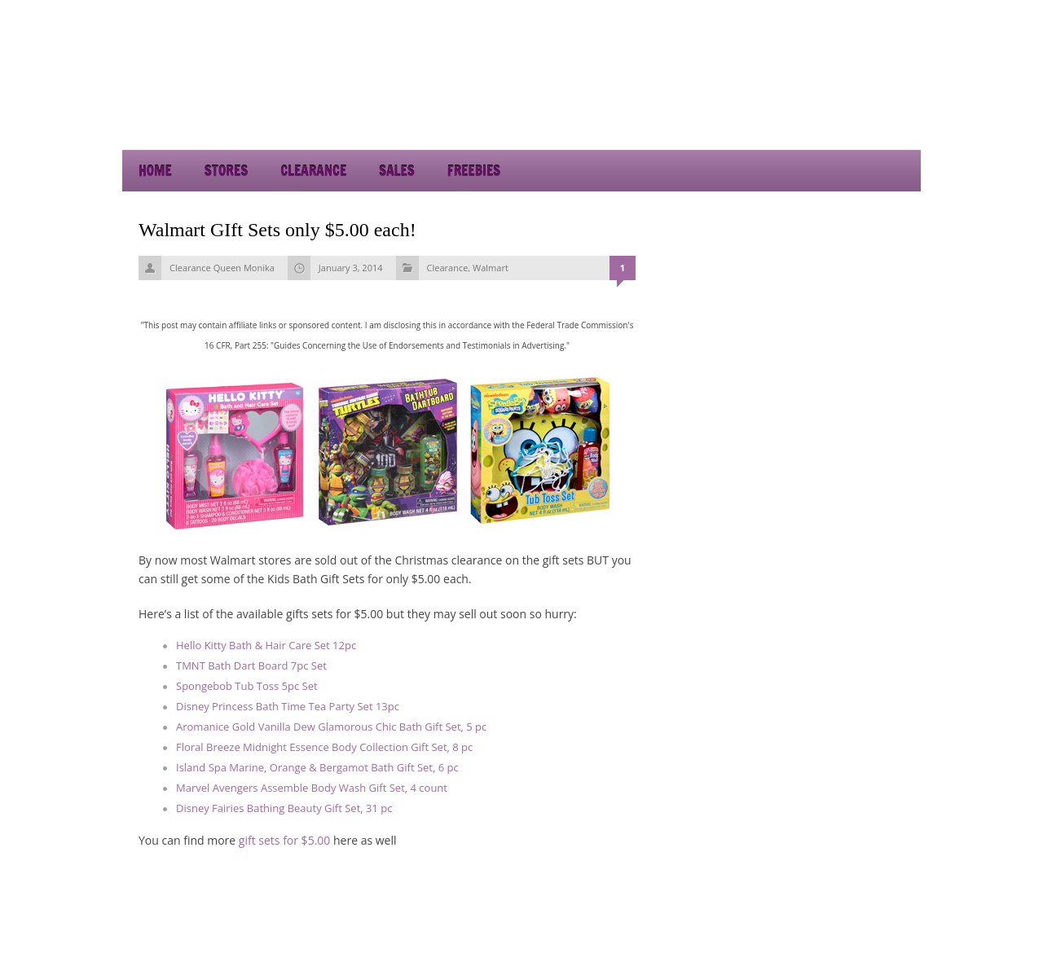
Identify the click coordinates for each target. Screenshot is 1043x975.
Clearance (313, 170)
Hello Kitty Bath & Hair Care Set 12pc (266, 645)
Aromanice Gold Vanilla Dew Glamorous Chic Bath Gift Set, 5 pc (331, 726)
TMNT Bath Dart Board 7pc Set (251, 665)
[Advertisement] (774, 106)
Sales (397, 170)
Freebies (473, 170)
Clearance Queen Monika (222, 267)
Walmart (490, 267)
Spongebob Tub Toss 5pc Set (247, 686)
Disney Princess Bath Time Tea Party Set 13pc (287, 706)
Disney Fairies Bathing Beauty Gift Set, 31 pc (284, 808)
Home (155, 170)
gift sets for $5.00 (285, 840)
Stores (226, 170)
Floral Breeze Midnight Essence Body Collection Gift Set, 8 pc (324, 747)
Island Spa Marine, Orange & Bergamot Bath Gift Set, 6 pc (317, 767)
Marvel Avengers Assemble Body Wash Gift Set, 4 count (311, 787)
